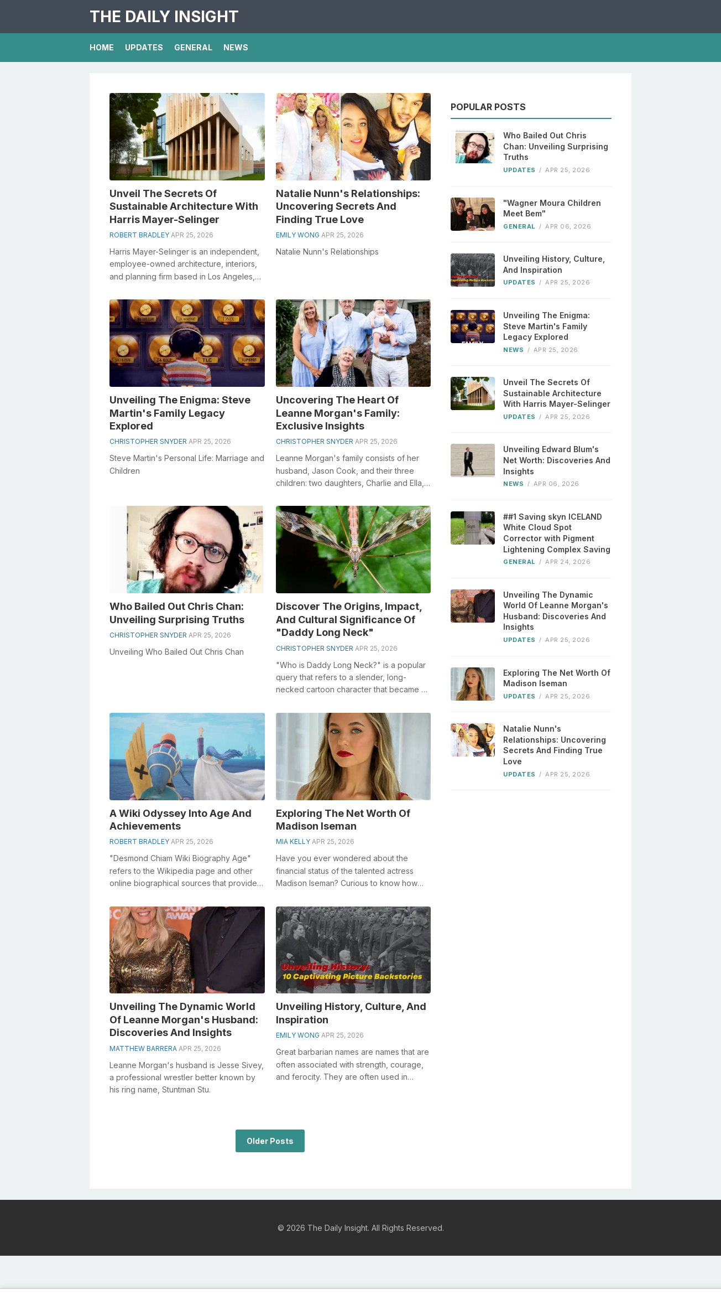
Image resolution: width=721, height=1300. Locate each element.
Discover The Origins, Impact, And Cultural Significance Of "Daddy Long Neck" (349, 619)
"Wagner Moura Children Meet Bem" (552, 208)
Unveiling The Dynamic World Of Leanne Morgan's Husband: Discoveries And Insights (183, 1019)
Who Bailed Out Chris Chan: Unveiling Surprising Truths (555, 146)
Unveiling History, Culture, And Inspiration (554, 264)
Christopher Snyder (148, 441)
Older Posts (270, 1141)
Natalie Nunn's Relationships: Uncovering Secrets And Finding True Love (348, 206)
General (193, 47)
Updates (144, 47)
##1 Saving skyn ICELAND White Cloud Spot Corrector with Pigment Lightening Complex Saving (556, 533)
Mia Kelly (293, 841)
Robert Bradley (139, 235)
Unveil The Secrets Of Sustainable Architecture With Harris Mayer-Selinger (183, 206)
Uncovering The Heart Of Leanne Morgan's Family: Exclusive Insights (338, 413)
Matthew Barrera (143, 1048)
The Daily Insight (164, 16)
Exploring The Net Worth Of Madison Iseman (556, 678)
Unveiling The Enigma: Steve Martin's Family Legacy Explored (179, 413)
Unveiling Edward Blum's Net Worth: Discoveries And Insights (556, 459)
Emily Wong (298, 235)
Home (102, 47)
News (235, 47)
